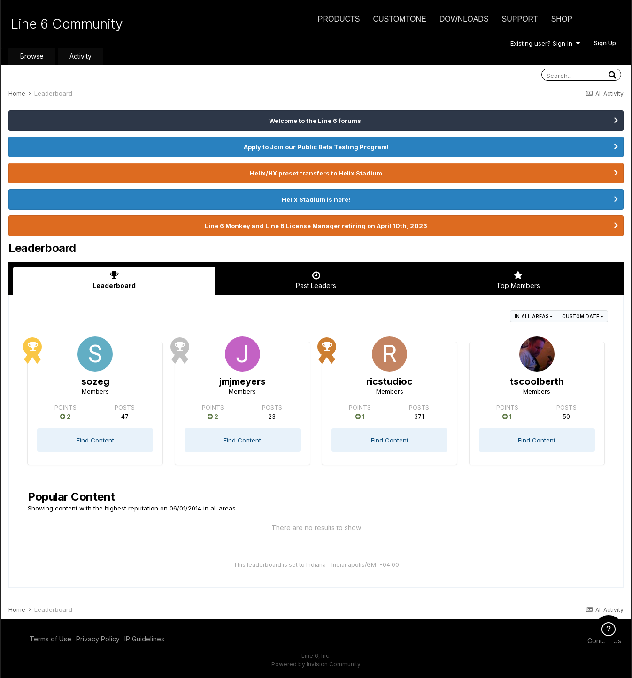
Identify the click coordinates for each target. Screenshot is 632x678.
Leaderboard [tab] (114, 280)
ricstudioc (389, 381)
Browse (32, 56)
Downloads (464, 19)
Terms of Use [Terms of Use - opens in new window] (50, 639)
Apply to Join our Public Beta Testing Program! (316, 147)
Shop (561, 19)
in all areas (534, 316)
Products (339, 19)
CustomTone (399, 19)
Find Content (95, 440)
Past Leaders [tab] (316, 280)
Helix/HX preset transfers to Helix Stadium (316, 173)
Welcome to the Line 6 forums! (316, 120)
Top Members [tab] (518, 280)
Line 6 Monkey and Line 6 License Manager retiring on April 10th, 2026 (316, 225)
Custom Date (582, 316)
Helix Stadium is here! (316, 199)
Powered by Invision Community (316, 664)
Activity (80, 56)
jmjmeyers (242, 381)
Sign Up (605, 42)
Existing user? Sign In (545, 43)
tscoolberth (537, 381)
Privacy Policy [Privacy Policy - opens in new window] (98, 639)
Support (520, 19)
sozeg (95, 381)
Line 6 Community (67, 24)
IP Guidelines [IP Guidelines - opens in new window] (144, 639)
